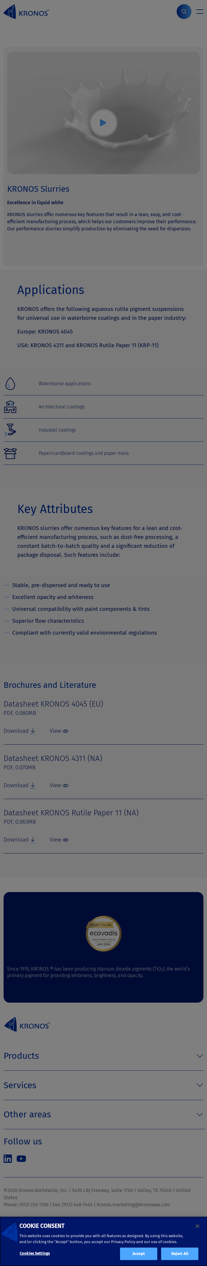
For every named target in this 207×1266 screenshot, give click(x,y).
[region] (103, 1241)
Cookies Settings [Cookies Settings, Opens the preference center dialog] (35, 1253)
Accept (139, 1253)
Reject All (179, 1253)
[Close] (197, 1226)
